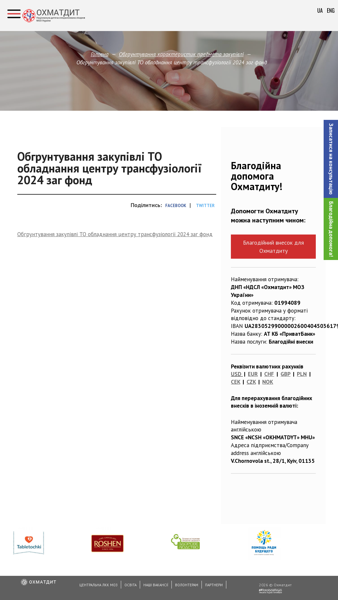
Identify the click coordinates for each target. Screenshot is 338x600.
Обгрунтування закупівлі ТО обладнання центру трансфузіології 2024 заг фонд (115, 234)
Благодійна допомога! (331, 229)
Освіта (130, 585)
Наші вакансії (155, 585)
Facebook (175, 205)
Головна (99, 54)
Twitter (205, 205)
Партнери (214, 585)
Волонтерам (186, 585)
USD (236, 374)
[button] (331, 159)
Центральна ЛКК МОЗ (98, 585)
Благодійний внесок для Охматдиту (273, 246)
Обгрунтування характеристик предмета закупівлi (181, 54)
